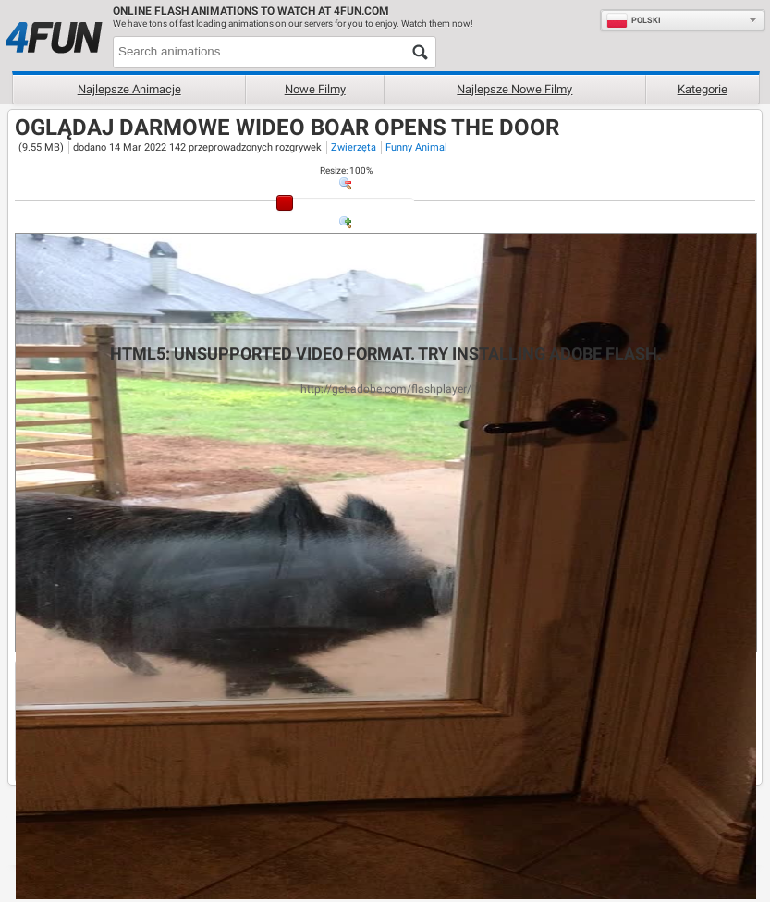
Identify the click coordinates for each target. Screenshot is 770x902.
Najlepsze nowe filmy (514, 89)
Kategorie (702, 89)
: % (346, 170)
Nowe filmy (315, 89)
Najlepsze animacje (129, 89)
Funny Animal (416, 147)
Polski (633, 20)
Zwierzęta (353, 147)
